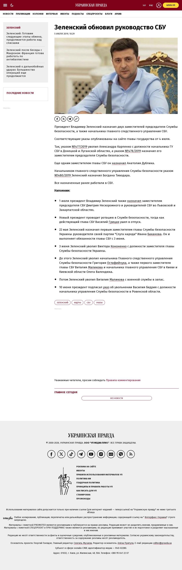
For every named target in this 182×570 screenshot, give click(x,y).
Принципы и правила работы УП (94, 486)
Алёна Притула (125, 543)
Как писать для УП (86, 490)
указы (99, 302)
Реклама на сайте (86, 466)
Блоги (108, 14)
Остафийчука (116, 263)
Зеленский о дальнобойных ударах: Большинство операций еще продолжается (25, 71)
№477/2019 (79, 146)
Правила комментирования (123, 380)
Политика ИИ (83, 478)
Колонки (38, 14)
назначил (119, 163)
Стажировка (83, 494)
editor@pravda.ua (162, 543)
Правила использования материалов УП (99, 474)
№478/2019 (133, 151)
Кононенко (119, 246)
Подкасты (78, 14)
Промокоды (83, 498)
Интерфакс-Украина (155, 517)
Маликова (95, 267)
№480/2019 (63, 175)
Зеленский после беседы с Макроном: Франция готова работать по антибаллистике (25, 54)
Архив (118, 14)
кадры (77, 302)
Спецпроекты (94, 14)
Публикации (23, 14)
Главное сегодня (65, 392)
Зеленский (62, 302)
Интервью (52, 14)
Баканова (154, 234)
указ (106, 287)
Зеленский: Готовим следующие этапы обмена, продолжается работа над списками (24, 38)
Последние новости (20, 93)
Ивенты (64, 14)
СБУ (88, 302)
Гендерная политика (88, 482)
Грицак (114, 222)
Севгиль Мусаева (83, 543)
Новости (8, 14)
